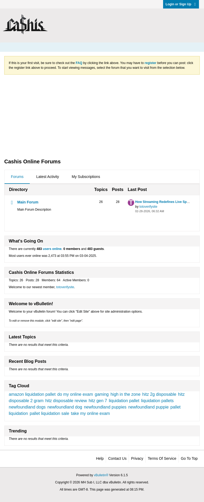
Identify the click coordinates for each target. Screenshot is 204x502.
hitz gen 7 (98, 400)
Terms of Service (162, 458)
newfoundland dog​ (64, 407)
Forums (17, 177)
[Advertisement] (102, 116)
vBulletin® (101, 475)
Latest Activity (47, 177)
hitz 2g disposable (159, 394)
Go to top (189, 458)
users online (52, 249)
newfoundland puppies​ (105, 407)
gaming (102, 394)
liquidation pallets (157, 400)
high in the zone (125, 394)
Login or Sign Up (181, 4)
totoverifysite (148, 207)
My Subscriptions (86, 177)
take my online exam (90, 413)
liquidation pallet (124, 400)
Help (100, 458)
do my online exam (75, 394)
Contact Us (117, 458)
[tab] (17, 177)
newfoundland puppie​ (148, 407)
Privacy (137, 458)
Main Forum (27, 202)
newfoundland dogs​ (27, 407)
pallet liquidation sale (49, 413)
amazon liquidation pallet (32, 394)
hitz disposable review (66, 400)
